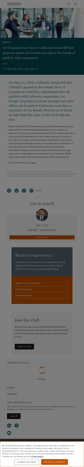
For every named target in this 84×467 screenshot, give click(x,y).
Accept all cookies (54, 462)
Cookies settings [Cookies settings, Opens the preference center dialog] (26, 462)
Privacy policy (37, 456)
